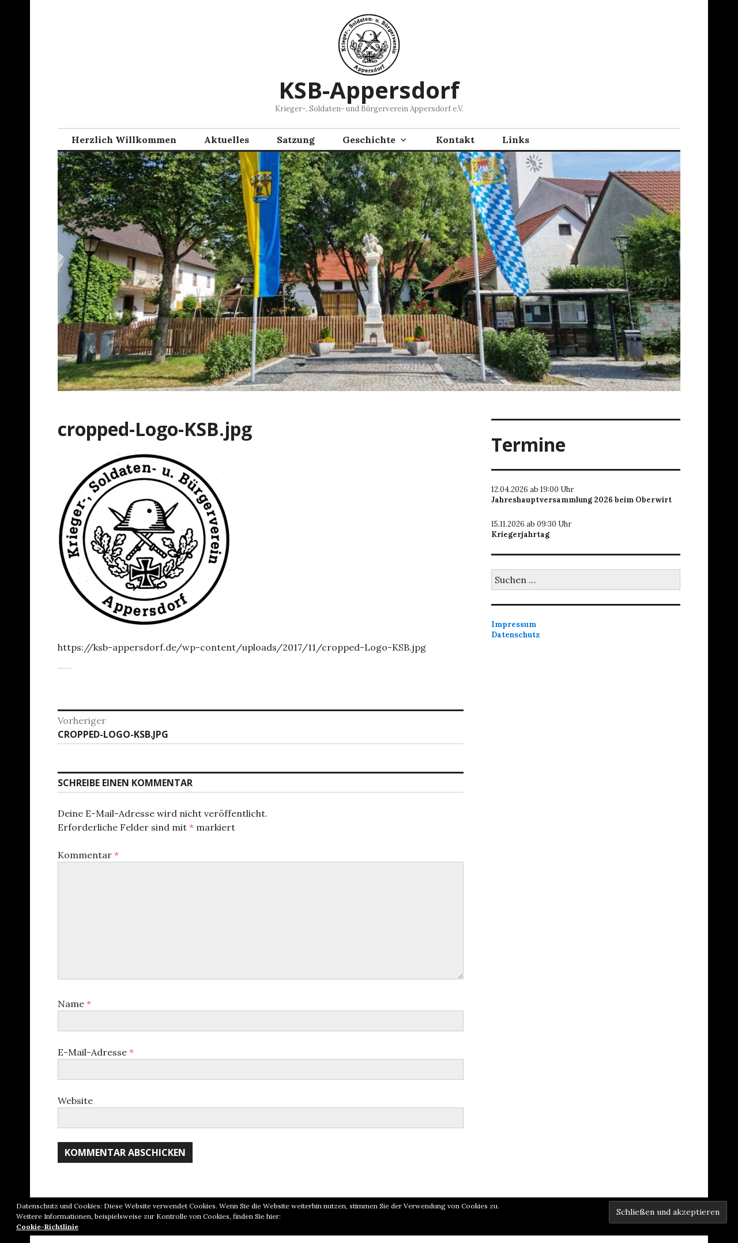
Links (515, 139)
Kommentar (88, 855)
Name (74, 1003)
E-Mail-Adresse (96, 1052)
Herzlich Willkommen (123, 139)
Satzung (296, 139)
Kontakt (455, 139)
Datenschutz (515, 635)
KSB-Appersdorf (369, 90)
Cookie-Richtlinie (47, 1226)
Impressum (513, 624)
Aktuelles (226, 139)
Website (75, 1100)
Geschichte (369, 139)
